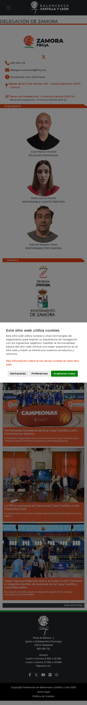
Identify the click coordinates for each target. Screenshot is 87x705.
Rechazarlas (18, 373)
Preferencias (40, 373)
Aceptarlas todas (64, 373)
